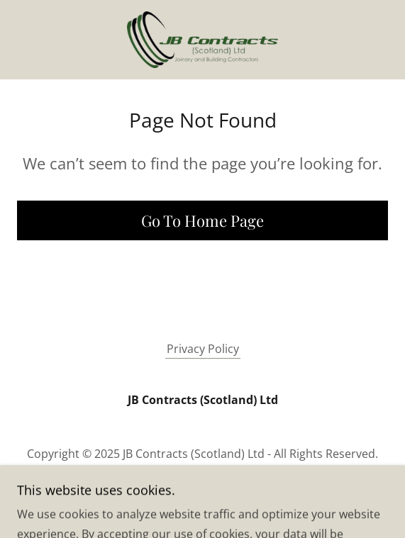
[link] (202, 39)
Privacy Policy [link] (203, 349)
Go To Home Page (202, 220)
